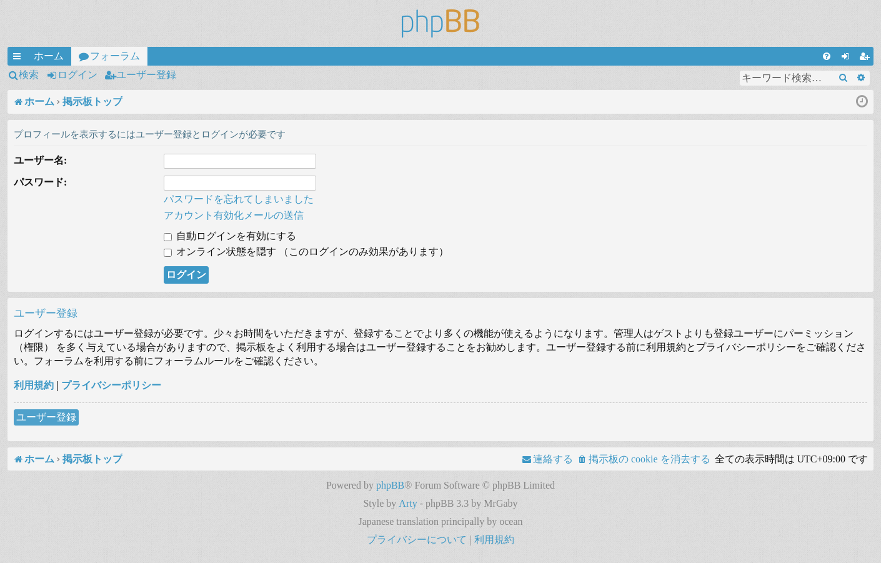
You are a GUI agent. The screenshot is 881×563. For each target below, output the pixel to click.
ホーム (49, 56)
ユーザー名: (40, 160)
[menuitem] (826, 56)
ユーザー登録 (146, 74)
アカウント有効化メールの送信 (234, 215)
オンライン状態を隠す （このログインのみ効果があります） (306, 251)
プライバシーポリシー (111, 385)
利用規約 (34, 385)
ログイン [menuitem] (848, 58)
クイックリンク (19, 58)
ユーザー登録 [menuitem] (867, 58)
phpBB (390, 485)
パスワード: (40, 182)
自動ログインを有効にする (230, 236)
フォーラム (115, 56)
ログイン (77, 74)
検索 (29, 74)
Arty (408, 503)
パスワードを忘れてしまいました (239, 199)
